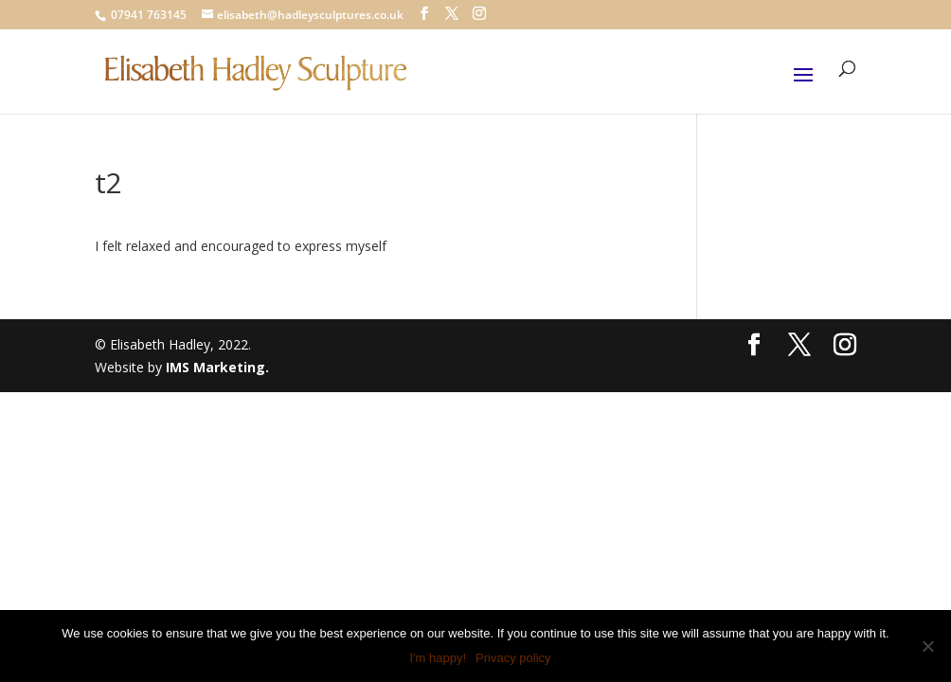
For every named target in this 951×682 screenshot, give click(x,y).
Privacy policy (513, 658)
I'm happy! (437, 658)
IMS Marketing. (217, 367)
